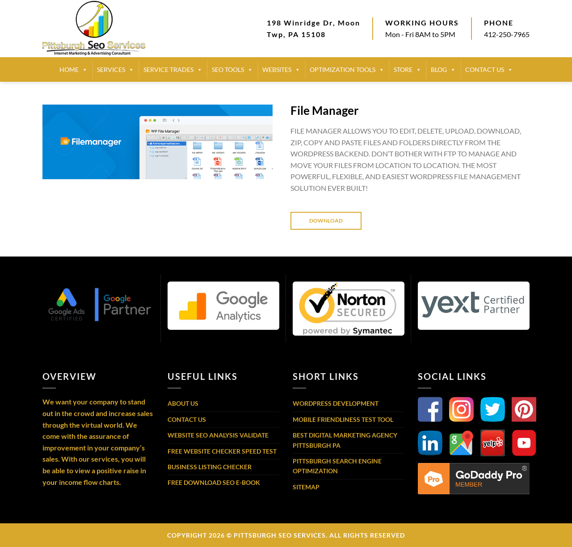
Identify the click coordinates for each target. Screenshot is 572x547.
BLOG (443, 70)
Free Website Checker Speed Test (222, 451)
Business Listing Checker (210, 467)
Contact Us (187, 419)
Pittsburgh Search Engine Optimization (337, 466)
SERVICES (115, 70)
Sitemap (306, 487)
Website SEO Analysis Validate (218, 435)
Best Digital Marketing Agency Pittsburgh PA (345, 440)
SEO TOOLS (232, 70)
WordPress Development (336, 403)
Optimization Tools (347, 70)
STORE (407, 70)
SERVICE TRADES (172, 70)
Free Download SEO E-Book (214, 482)
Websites (281, 70)
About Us (183, 403)
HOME (73, 70)
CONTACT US (489, 70)
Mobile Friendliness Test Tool (343, 419)
